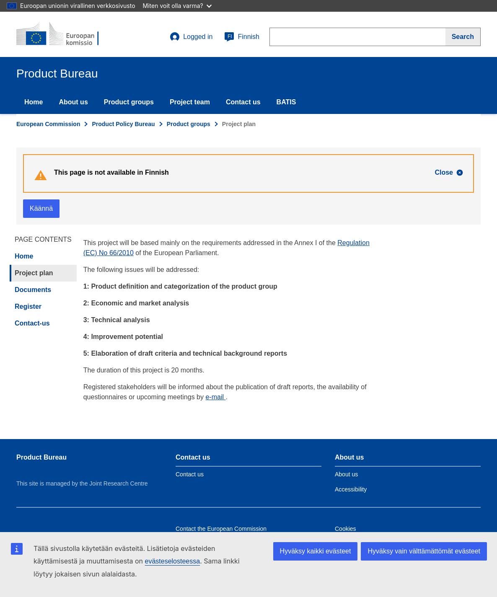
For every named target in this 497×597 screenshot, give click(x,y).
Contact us (243, 102)
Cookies (345, 528)
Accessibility (351, 489)
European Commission (48, 124)
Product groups (129, 102)
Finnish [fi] (241, 37)
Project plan (34, 273)
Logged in (191, 37)
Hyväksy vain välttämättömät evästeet (424, 551)
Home (33, 102)
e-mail (215, 397)
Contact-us (32, 323)
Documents (33, 289)
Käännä (41, 208)
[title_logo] (67, 34)
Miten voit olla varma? (177, 5)
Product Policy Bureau (123, 124)
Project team (190, 102)
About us (73, 102)
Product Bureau (41, 457)
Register (28, 306)
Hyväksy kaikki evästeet (315, 551)
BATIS (286, 102)
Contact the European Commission (221, 528)
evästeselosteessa (172, 561)
